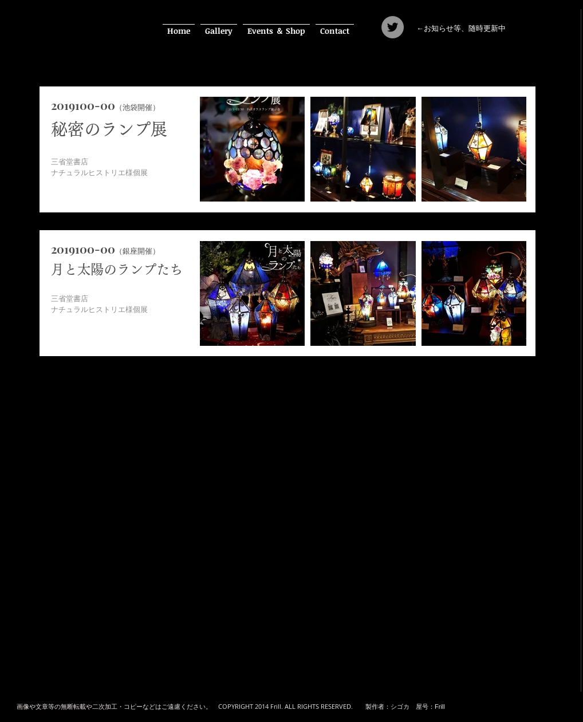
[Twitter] (392, 27)
